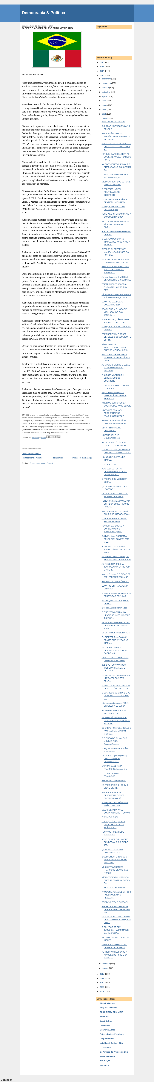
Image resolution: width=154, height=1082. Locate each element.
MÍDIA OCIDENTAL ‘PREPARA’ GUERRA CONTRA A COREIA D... (116, 880)
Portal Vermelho (107, 1056)
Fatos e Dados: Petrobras (112, 1034)
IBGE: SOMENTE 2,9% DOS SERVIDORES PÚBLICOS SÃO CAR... (114, 860)
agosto (105, 96)
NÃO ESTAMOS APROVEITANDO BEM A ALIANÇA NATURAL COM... (115, 347)
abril (104, 114)
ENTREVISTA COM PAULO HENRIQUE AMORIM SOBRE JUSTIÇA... (116, 615)
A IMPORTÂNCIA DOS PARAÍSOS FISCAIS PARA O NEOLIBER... (115, 136)
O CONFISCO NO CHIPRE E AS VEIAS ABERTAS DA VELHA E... (116, 696)
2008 (102, 991)
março (105, 118)
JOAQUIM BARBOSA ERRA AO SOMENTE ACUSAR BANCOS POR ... (116, 157)
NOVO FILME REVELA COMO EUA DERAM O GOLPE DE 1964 (115, 842)
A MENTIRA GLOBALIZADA (114, 781)
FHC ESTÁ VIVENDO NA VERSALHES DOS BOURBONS (113, 378)
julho (104, 101)
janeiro (105, 968)
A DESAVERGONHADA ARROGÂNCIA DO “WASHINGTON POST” (113, 413)
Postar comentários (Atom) (41, 463)
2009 (102, 987)
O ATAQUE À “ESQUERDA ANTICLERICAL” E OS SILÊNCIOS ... (113, 825)
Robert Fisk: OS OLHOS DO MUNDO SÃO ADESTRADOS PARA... (116, 549)
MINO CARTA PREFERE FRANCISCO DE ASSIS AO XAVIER (115, 870)
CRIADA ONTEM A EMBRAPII (115, 902)
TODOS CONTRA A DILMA (113, 887)
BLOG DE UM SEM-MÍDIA (111, 1012)
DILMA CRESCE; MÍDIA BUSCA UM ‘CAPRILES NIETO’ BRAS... (116, 678)
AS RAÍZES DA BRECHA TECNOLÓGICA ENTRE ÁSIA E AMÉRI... (116, 567)
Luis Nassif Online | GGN (111, 1043)
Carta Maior (105, 1025)
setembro (106, 92)
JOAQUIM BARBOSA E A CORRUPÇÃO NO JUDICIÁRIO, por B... (113, 529)
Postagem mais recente (32, 458)
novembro (106, 83)
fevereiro (106, 963)
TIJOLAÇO (105, 1061)
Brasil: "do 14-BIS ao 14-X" (113, 122)
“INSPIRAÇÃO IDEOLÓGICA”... (115, 581)
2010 (102, 983)
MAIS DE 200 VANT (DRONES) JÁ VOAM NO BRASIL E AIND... (115, 224)
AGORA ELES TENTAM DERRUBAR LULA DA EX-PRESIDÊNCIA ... (114, 472)
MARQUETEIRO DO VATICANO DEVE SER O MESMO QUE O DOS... (116, 920)
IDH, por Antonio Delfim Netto (114, 608)
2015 (102, 66)
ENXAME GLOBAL (110, 817)
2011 (102, 978)
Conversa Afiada (107, 1030)
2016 (102, 62)
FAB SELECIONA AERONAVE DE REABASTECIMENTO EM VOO (116, 909)
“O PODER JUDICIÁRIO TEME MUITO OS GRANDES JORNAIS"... (115, 270)
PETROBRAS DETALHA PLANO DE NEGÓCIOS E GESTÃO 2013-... (116, 625)
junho (104, 105)
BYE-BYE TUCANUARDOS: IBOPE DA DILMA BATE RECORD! (114, 668)
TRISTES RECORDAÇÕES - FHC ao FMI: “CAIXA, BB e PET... (114, 287)
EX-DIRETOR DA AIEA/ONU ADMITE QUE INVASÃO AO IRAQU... (115, 640)
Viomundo (104, 1065)
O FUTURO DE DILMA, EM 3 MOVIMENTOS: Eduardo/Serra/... (114, 741)
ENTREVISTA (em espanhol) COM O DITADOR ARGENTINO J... (114, 759)
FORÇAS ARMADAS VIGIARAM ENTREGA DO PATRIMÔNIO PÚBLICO (116, 504)
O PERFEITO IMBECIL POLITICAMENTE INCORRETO (112, 192)
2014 (102, 71)
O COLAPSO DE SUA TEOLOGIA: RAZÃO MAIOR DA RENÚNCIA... (115, 930)
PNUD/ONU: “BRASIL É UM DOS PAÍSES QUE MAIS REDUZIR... (116, 895)
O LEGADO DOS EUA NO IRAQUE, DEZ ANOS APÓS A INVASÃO (116, 242)
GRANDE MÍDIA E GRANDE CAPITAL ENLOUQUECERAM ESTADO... (116, 720)
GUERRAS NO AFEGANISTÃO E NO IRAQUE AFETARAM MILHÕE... (116, 731)
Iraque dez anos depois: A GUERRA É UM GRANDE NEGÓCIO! (114, 396)
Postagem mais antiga (82, 458)
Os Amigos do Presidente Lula (114, 1052)
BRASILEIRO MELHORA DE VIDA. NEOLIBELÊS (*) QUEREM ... (114, 312)
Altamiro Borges (107, 1003)
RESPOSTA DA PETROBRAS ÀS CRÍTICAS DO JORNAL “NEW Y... (116, 147)
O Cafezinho (105, 1047)
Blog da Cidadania (108, 1007)
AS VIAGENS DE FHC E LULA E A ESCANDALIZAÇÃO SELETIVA (116, 368)
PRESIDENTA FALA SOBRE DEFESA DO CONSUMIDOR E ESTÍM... (116, 337)
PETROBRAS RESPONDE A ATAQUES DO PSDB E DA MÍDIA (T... (114, 955)
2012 (102, 974)
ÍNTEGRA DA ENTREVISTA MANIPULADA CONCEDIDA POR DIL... (115, 252)
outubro (105, 87)
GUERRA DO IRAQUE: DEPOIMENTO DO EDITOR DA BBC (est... (115, 650)
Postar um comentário (31, 453)
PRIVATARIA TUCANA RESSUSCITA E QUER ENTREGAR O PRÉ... (113, 795)
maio (104, 109)
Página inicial (57, 458)
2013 (102, 75)
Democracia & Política (43, 12)
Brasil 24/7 (105, 1016)
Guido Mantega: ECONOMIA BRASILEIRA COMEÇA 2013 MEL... (115, 539)
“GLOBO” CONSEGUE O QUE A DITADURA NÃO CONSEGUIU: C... (116, 167)
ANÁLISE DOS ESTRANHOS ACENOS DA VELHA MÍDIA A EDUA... (116, 357)
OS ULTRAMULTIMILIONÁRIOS (116, 633)
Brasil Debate (106, 1021)
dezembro (106, 79)
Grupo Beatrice (107, 1039)
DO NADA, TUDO (109, 464)
